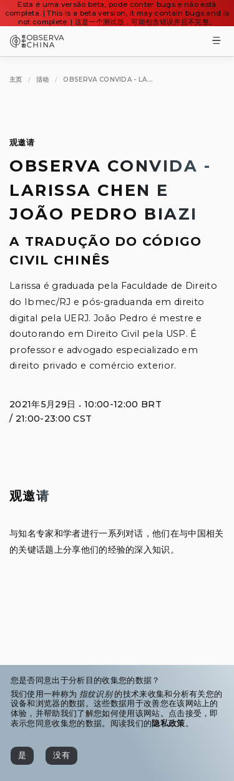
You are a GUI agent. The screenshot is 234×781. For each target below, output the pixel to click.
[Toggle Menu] (216, 41)
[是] (22, 756)
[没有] (61, 756)
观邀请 (21, 142)
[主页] (15, 79)
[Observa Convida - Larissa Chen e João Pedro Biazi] (108, 79)
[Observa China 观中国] (37, 44)
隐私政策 (168, 723)
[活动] (42, 79)
